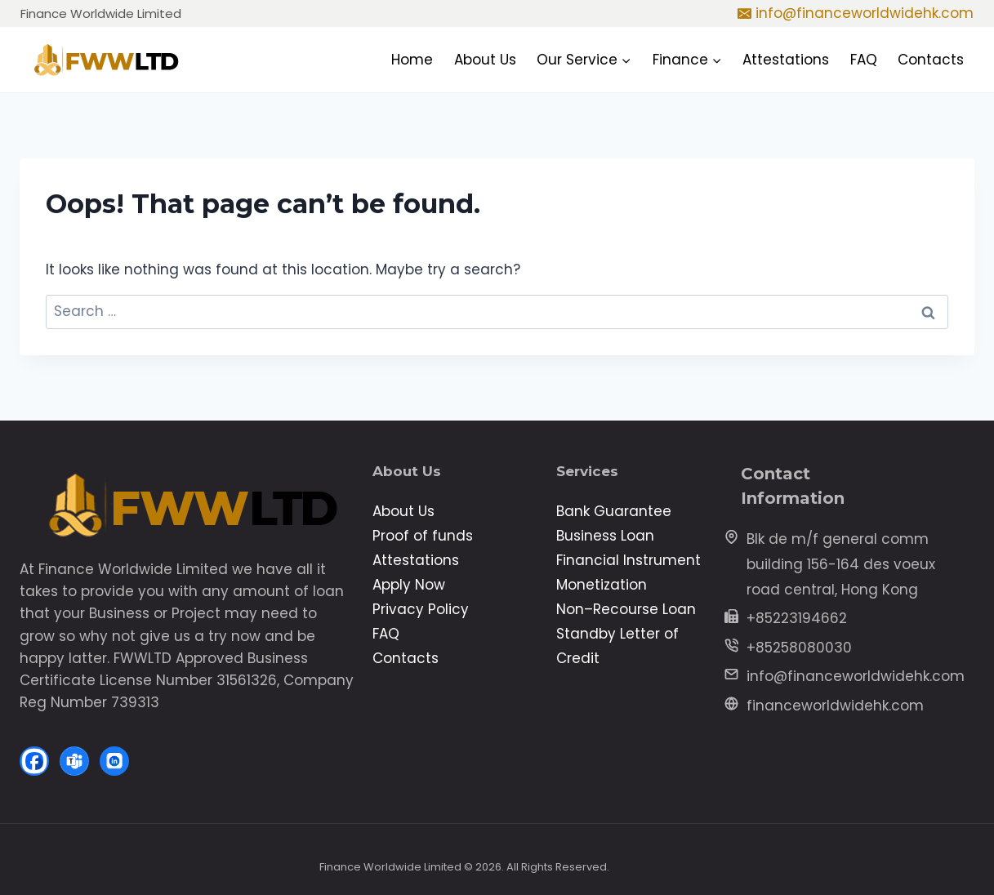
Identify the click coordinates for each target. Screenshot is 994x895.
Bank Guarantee (613, 511)
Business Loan (605, 535)
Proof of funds (422, 535)
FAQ (863, 59)
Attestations (785, 59)
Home (412, 59)
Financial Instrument (628, 560)
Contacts (931, 59)
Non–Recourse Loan (626, 609)
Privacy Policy (420, 609)
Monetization (601, 584)
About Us (485, 59)
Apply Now (408, 584)
